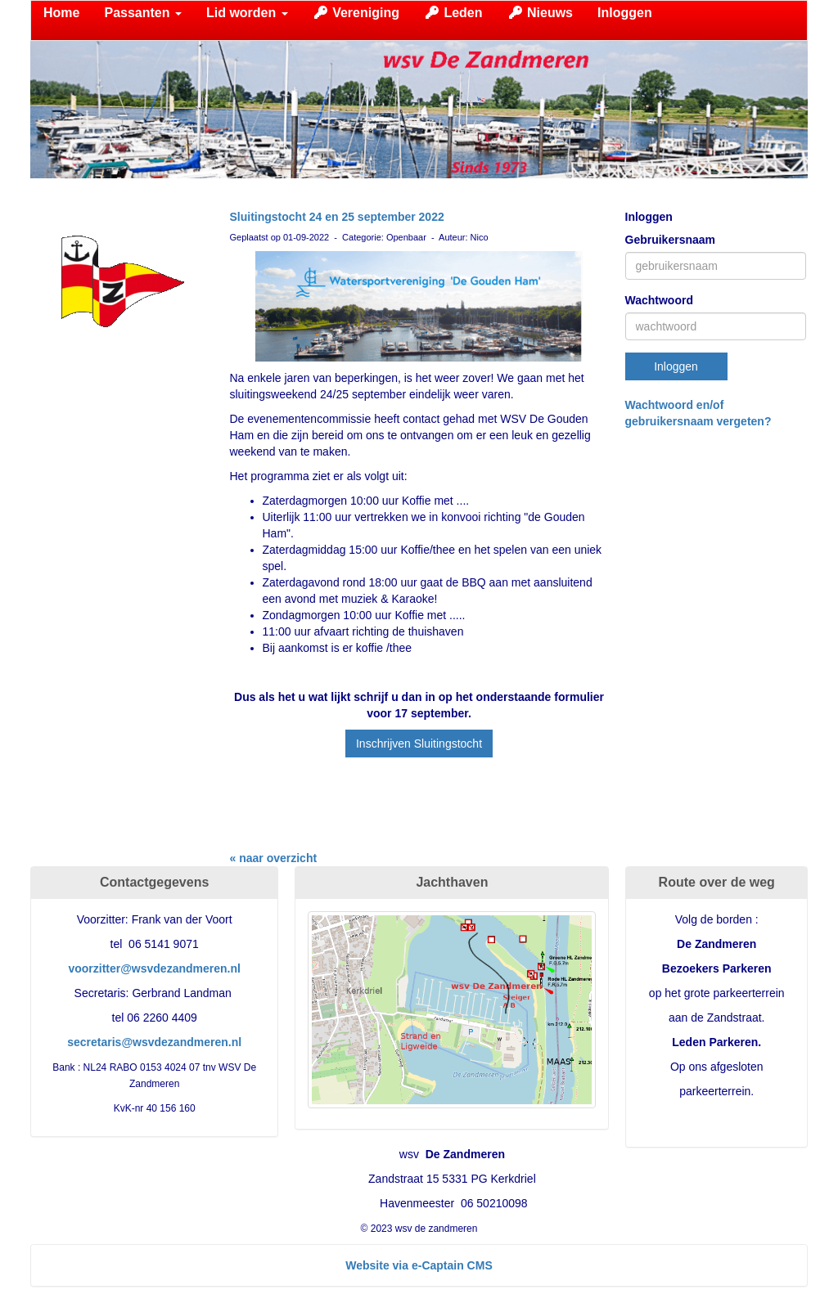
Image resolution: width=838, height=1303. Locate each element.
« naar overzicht (274, 858)
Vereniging (356, 13)
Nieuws (540, 13)
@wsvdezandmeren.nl (154, 968)
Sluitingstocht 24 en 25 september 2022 (337, 216)
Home (61, 13)
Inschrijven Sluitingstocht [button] (419, 743)
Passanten (142, 13)
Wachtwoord (659, 300)
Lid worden (247, 13)
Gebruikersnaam (670, 239)
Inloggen (624, 13)
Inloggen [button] (676, 366)
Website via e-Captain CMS (418, 1265)
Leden (453, 13)
